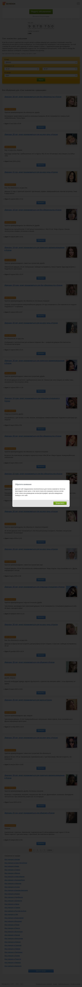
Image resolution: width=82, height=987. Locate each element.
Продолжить (60, 503)
